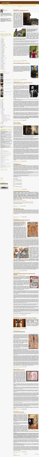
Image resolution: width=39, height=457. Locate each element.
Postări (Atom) (18, 455)
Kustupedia (1, 161)
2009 (1, 123)
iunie (2, 111)
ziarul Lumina (22, 61)
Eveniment (16, 206)
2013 (1, 107)
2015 (1, 106)
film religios (16, 315)
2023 (1, 101)
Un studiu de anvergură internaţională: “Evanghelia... (6, 119)
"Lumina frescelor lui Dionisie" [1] (19, 331)
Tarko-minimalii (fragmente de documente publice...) (5, 166)
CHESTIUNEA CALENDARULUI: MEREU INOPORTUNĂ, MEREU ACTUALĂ (8, 79)
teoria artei (19, 367)
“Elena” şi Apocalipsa (17, 123)
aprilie (2, 112)
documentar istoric (2, 44)
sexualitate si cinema (2, 65)
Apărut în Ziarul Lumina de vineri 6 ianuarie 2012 (18, 370)
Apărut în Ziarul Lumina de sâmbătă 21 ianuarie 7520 (19, 124)
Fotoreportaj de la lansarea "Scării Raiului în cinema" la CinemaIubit (24, 317)
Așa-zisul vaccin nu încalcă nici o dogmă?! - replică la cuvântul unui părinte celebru (8, 82)
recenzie (18, 315)
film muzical (1, 50)
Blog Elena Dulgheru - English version (4, 157)
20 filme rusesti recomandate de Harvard (4, 151)
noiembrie (3, 109)
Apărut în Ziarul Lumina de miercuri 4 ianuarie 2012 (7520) (19, 413)
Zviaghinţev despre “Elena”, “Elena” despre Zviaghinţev (22, 82)
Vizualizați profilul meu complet (3, 16)
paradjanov (16, 409)
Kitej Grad (1, 54)
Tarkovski (1, 67)
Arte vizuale (16, 367)
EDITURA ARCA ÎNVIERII (3, 31)
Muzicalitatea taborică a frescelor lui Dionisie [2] (21, 219)
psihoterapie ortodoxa (2, 60)
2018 (1, 104)
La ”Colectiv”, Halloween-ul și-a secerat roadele (5, 72)
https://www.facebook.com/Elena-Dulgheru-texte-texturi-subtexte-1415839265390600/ (6, 35)
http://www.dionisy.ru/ (23, 258)
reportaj (19, 61)
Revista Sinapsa (2, 162)
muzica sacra (1, 56)
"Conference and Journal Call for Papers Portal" (21, 200)
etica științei (1, 46)
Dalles (1, 43)
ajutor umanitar (1, 39)
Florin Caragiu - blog (2, 160)
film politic (1, 51)
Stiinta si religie (2, 66)
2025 (1, 100)
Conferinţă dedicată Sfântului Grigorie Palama (21, 191)
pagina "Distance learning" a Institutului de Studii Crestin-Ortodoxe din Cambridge (24, 201)
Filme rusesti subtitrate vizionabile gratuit (4, 159)
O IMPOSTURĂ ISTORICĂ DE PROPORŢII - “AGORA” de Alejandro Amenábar (8, 91)
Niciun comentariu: (20, 60)
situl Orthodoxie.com (15, 213)
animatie (1, 40)
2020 (1, 103)
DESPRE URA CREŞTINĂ (6, 73)
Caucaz (16, 61)
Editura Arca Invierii (2, 158)
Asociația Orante (2, 156)
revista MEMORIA (2, 63)
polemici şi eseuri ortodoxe (20, 409)
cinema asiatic (1, 42)
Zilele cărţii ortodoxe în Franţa (4, 118)
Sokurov (1, 164)
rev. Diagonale (1, 62)
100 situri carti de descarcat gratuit (3, 150)
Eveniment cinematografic (3, 47)
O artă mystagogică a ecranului (4, 121)
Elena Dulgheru (6, 3)
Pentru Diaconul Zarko (17, 164)
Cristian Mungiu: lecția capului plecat (7, 88)
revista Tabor (1, 64)
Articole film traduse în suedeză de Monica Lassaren (5, 153)
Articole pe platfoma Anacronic (3, 155)
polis (0, 58)
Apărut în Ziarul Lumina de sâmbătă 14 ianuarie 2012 (19, 275)
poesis (1, 57)
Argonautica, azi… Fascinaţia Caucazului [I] (20, 10)
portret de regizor (2, 59)
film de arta (1, 48)
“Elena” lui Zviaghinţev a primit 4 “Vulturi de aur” (21, 63)
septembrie (3, 110)
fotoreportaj (18, 61)
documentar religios (2, 45)
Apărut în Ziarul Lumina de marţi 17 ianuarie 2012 (18, 220)
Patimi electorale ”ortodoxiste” (7, 85)
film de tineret (1, 49)
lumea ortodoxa (2, 55)
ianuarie (2, 114)
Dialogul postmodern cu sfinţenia (19, 369)
